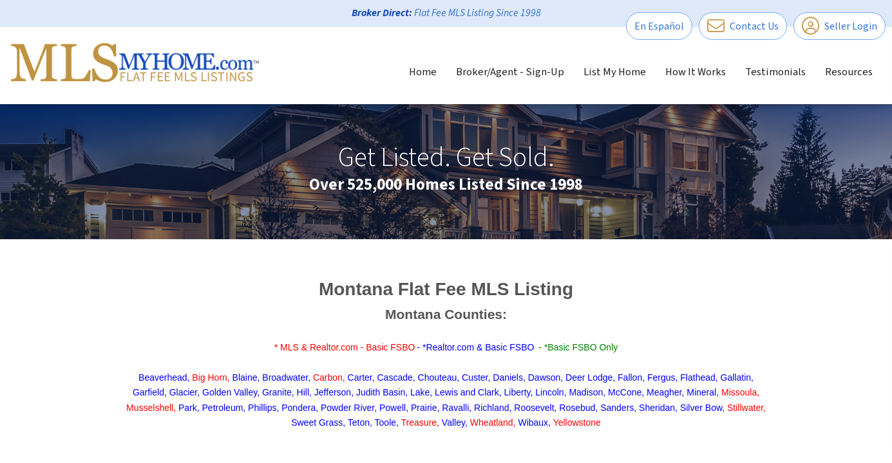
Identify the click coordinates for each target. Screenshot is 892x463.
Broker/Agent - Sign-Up (510, 72)
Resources (849, 72)
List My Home (615, 72)
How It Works (695, 72)
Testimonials (775, 72)
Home (423, 72)
